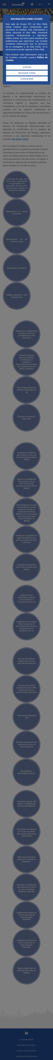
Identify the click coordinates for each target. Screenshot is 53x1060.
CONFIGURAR (26, 78)
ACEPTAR (27, 67)
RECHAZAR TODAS (26, 73)
